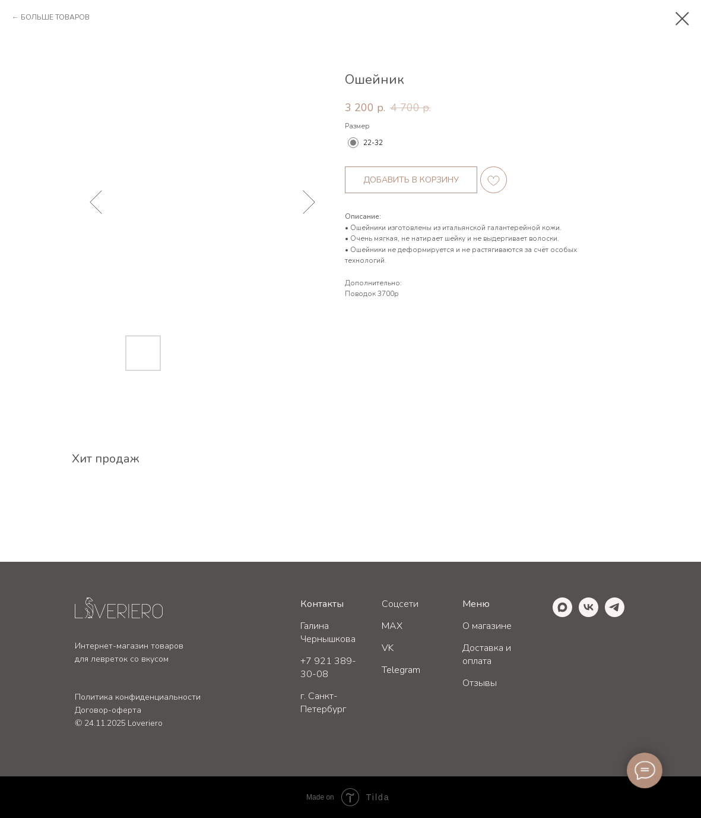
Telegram (401, 670)
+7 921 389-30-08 (328, 668)
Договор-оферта (108, 710)
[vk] (588, 614)
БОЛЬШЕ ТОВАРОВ (55, 17)
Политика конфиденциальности (138, 697)
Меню (476, 604)
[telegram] (614, 614)
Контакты (322, 604)
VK (388, 648)
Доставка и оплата (486, 654)
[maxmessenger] (562, 614)
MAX (392, 626)
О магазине (487, 626)
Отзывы (479, 683)
